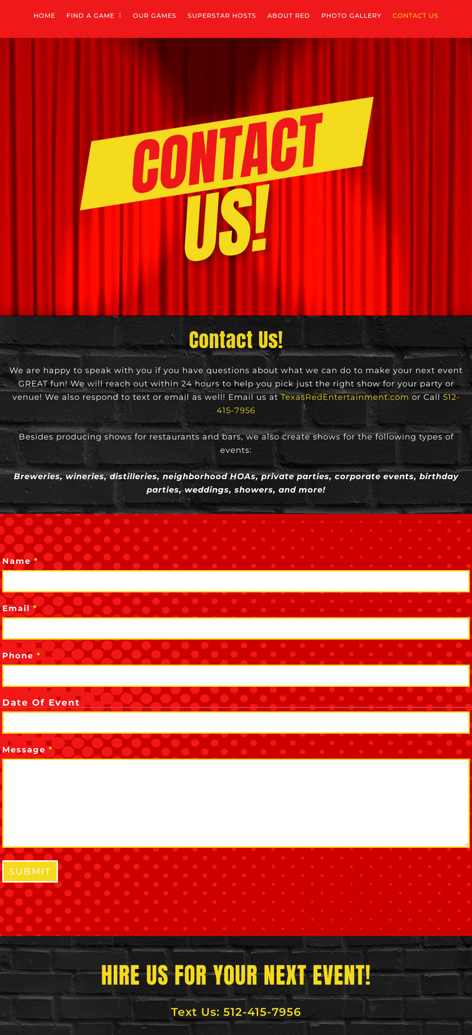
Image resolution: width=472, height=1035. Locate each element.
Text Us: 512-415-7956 (236, 1011)
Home (62, 16)
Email (19, 608)
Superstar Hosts (305, 16)
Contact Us (284, 41)
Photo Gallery (198, 41)
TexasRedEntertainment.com (345, 397)
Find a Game (132, 16)
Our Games (214, 16)
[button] (132, 16)
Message (27, 749)
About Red (395, 16)
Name (20, 561)
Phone (21, 655)
